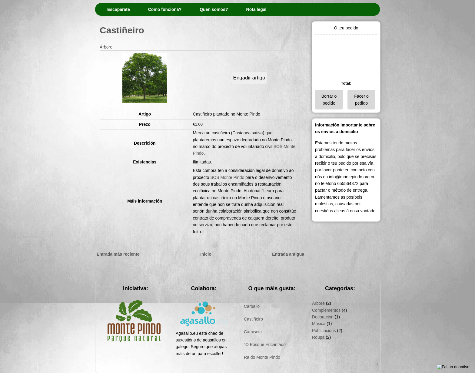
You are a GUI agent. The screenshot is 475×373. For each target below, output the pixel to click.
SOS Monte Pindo (227, 177)
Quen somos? (214, 9)
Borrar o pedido (329, 99)
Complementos (326, 310)
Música (318, 323)
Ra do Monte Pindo (262, 357)
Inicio (205, 254)
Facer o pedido (361, 99)
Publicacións (324, 330)
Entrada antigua (288, 254)
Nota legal (256, 9)
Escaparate (118, 9)
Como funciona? (164, 9)
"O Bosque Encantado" (265, 344)
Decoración (323, 316)
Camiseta (253, 331)
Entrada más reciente (118, 254)
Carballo (252, 306)
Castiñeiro (122, 30)
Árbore (106, 47)
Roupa (318, 337)
